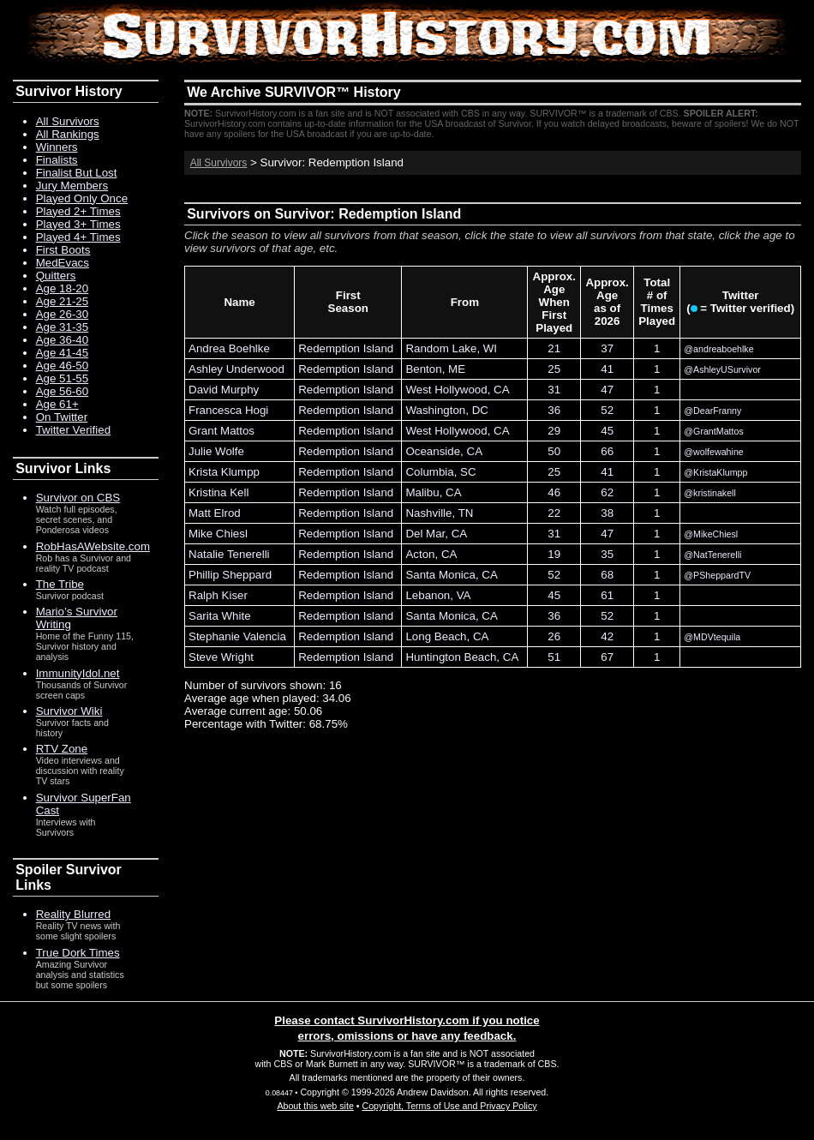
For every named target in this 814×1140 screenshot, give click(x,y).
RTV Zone (62, 748)
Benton (423, 369)
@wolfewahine (713, 452)
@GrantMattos (713, 431)
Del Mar (425, 533)
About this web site (315, 1106)
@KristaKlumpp (715, 472)
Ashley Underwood (236, 369)
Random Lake (440, 348)
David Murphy (224, 389)
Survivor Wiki (69, 711)
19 (554, 554)
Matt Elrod (215, 513)
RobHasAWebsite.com (93, 546)
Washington (435, 410)
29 (554, 430)
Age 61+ (57, 404)
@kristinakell (710, 493)
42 (607, 636)
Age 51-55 (62, 378)
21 (554, 348)
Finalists (57, 159)
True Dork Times (78, 952)
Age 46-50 (62, 365)
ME (456, 369)
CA (502, 389)
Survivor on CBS (78, 497)
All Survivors (219, 163)
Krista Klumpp (224, 471)
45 (607, 430)
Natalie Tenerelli (229, 554)
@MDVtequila (712, 637)
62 (607, 492)
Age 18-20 (62, 288)
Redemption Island (345, 348)
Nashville (428, 513)
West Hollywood (446, 389)
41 (607, 369)
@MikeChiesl (711, 534)
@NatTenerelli (712, 554)
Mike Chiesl (218, 533)
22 (554, 513)
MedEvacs (62, 262)
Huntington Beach (450, 657)
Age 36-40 (62, 339)
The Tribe (60, 584)
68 (607, 574)
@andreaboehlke (718, 349)
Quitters (56, 275)
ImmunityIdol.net (78, 673)
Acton (419, 554)
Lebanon (427, 595)
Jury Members (72, 185)
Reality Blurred (73, 914)
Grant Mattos (221, 430)
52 (607, 410)
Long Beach (435, 636)
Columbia (429, 471)
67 (607, 657)
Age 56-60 (62, 391)
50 (554, 451)
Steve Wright (221, 657)
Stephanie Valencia (237, 636)
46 (554, 492)
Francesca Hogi (228, 410)
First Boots (63, 249)
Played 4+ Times (78, 237)
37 (607, 348)
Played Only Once (82, 198)
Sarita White (220, 615)
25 (554, 369)
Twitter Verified (73, 429)
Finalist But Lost (76, 172)
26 (554, 636)
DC (480, 410)
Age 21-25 (62, 301)
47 (607, 389)
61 (607, 595)
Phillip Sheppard (230, 574)
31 (554, 389)
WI (490, 348)
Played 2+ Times (78, 211)
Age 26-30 (62, 314)
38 (607, 513)
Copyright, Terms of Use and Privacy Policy (449, 1106)
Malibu (422, 492)
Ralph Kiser (218, 595)
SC (468, 471)
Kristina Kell (218, 492)
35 (607, 554)
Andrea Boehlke (229, 348)
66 (607, 451)
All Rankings (67, 134)
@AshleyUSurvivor (722, 369)
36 (554, 410)
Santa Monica (440, 574)
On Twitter (62, 417)
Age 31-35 (62, 327)
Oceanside (432, 451)
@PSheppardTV (717, 575)
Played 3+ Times (78, 224)
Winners (57, 147)
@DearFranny (712, 410)
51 (554, 657)
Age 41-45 (62, 352)
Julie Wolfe (216, 451)
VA (464, 595)
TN (466, 513)
